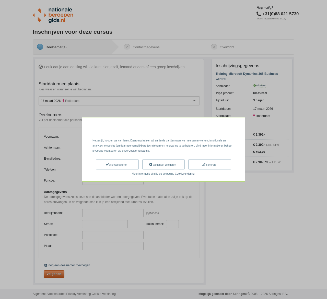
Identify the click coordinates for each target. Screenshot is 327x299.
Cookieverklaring (184, 173)
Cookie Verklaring (139, 150)
